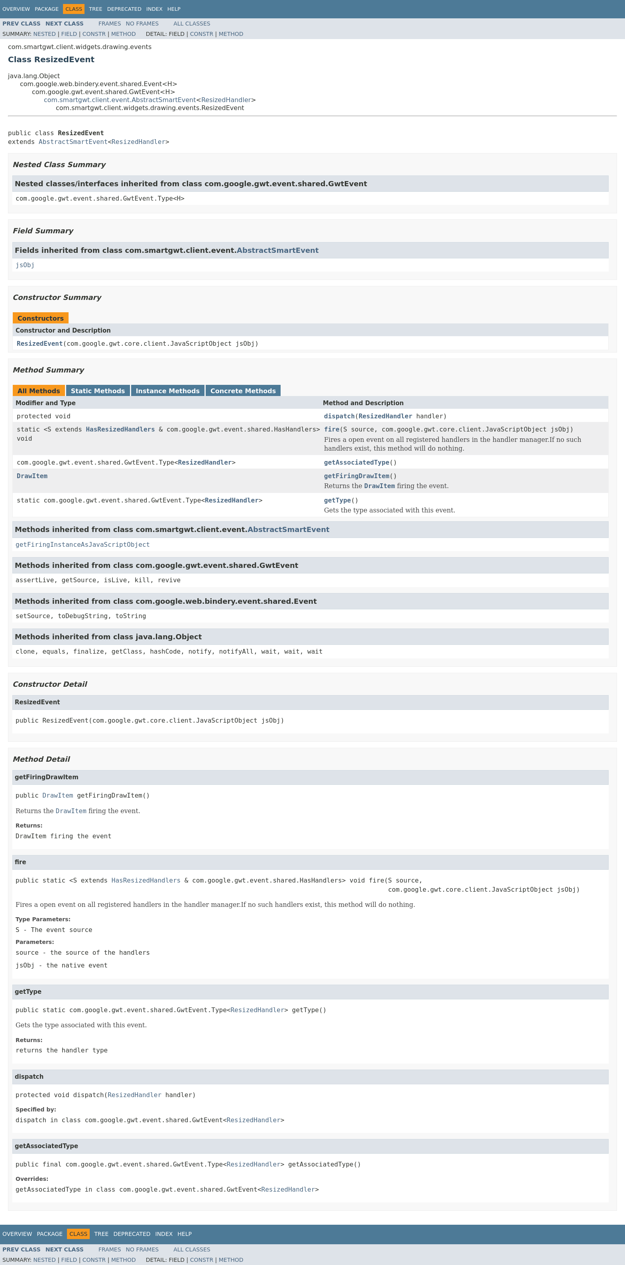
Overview (16, 9)
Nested (44, 34)
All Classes (191, 23)
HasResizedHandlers (120, 429)
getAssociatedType (356, 462)
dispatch (339, 416)
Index (154, 9)
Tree (95, 9)
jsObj (25, 265)
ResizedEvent (40, 343)
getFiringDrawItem (356, 476)
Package (47, 9)
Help (174, 9)
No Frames (142, 23)
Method (123, 34)
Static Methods (98, 391)
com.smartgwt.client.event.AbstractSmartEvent (120, 100)
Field (69, 34)
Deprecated (124, 9)
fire (332, 429)
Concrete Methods (243, 391)
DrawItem (32, 476)
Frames (109, 23)
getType (337, 500)
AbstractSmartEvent (73, 142)
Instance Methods (168, 391)
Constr (94, 34)
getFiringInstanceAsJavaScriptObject (83, 544)
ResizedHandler (226, 100)
